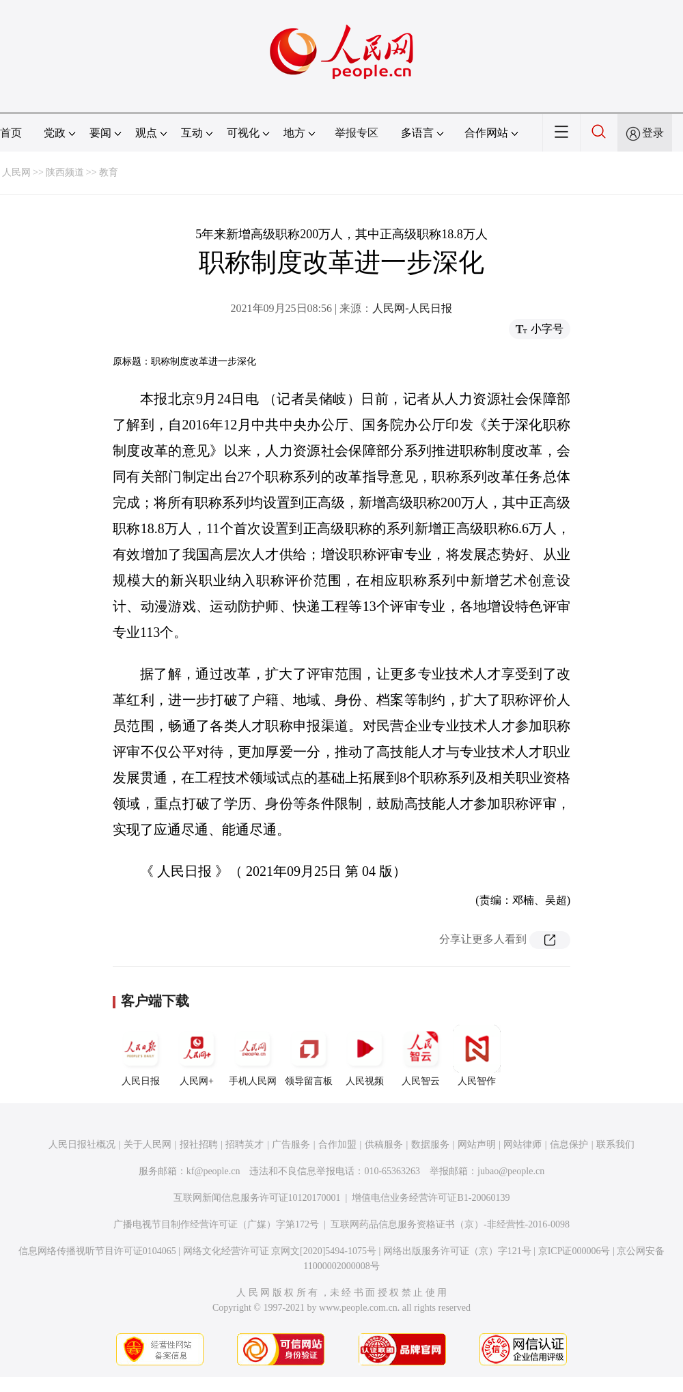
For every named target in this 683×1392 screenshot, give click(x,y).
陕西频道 (65, 172)
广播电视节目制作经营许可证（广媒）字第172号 (216, 1224)
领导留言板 (309, 1055)
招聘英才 (244, 1144)
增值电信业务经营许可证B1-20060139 (431, 1198)
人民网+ (197, 1055)
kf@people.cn (213, 1171)
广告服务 (291, 1144)
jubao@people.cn (510, 1171)
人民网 (16, 172)
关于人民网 (147, 1144)
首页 (11, 133)
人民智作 (477, 1055)
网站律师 (522, 1144)
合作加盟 (337, 1144)
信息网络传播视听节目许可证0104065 (97, 1251)
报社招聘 (199, 1144)
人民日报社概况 (81, 1144)
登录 (653, 133)
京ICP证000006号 (574, 1251)
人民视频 (365, 1055)
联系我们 (615, 1144)
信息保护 (569, 1144)
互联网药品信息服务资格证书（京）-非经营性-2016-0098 (450, 1224)
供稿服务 (384, 1144)
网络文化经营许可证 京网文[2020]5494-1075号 (280, 1251)
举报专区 (356, 133)
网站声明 (477, 1144)
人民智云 (421, 1055)
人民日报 (141, 1055)
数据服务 (430, 1144)
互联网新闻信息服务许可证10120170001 (257, 1198)
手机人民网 (253, 1055)
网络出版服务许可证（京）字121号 (457, 1251)
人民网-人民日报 (412, 308)
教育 (108, 172)
